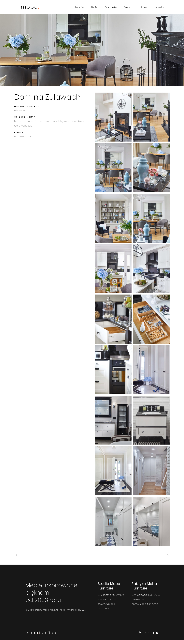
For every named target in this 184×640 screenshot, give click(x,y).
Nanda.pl (82, 610)
